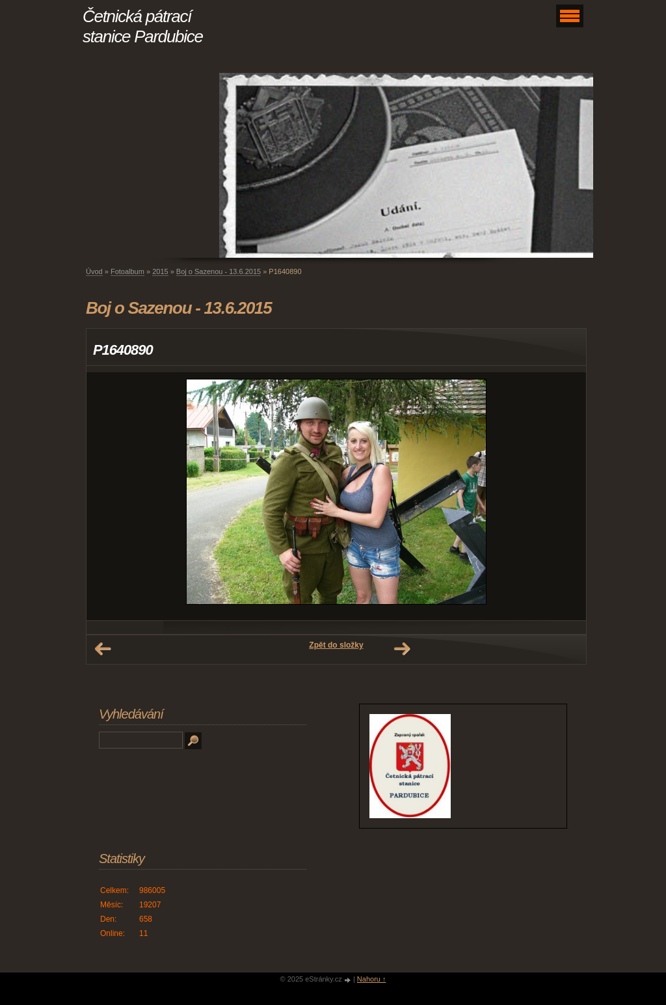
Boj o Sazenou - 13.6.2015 (218, 271)
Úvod (94, 271)
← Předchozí (103, 649)
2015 (160, 271)
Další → (402, 649)
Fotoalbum (127, 271)
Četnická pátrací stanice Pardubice (143, 26)
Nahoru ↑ (371, 979)
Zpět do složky (336, 645)
